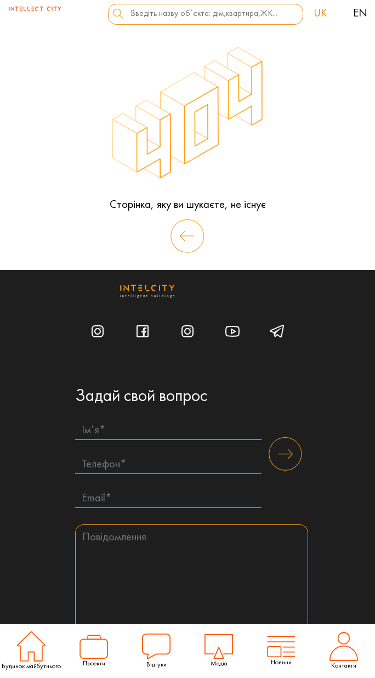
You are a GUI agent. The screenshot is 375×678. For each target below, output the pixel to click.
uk (320, 13)
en (360, 13)
